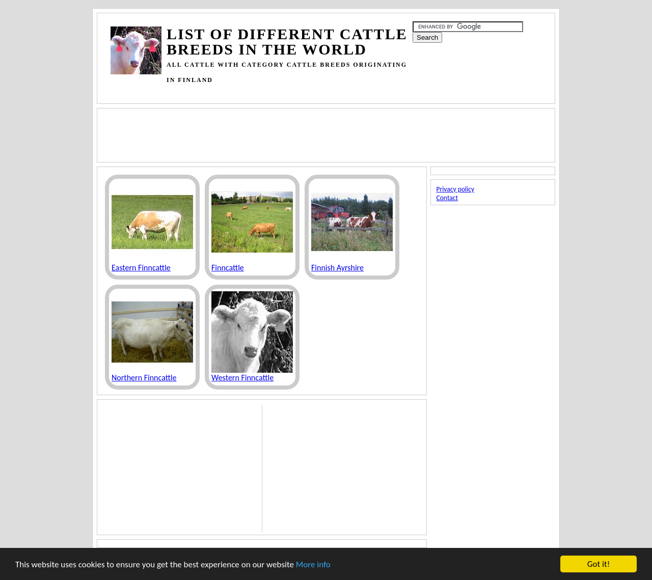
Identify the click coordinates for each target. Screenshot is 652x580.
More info (313, 565)
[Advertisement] (296, 91)
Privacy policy (455, 189)
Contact (447, 198)
